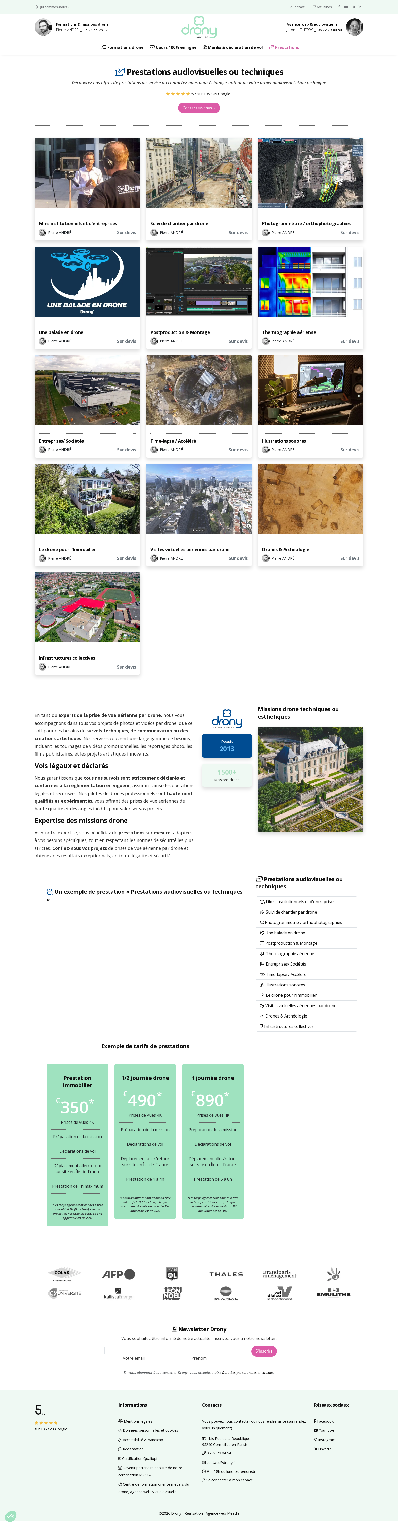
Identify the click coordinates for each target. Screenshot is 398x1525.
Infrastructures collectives (67, 662)
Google (224, 97)
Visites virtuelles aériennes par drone (190, 553)
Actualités (322, 7)
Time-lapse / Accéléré (173, 445)
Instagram (324, 1443)
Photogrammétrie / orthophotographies (306, 227)
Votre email (134, 1362)
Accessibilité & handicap (140, 1443)
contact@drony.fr (219, 1466)
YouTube (324, 1434)
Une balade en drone (61, 336)
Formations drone (122, 51)
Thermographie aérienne (289, 336)
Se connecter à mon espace (227, 1483)
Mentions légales (135, 1425)
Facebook (324, 1425)
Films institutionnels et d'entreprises (78, 227)
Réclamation (131, 1452)
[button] (93, 31)
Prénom (199, 1362)
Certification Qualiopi (137, 1462)
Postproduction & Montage (180, 336)
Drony (176, 1517)
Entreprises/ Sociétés (61, 445)
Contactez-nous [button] (199, 112)
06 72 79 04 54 (216, 1456)
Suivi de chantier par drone (179, 227)
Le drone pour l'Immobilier (67, 553)
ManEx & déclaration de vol (233, 51)
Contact (297, 7)
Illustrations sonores (284, 445)
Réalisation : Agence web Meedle (212, 1517)
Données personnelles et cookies (247, 1376)
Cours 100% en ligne (173, 51)
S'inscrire (264, 1355)
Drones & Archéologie (285, 553)
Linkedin (323, 1452)
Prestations (284, 51)
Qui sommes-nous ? (52, 7)
